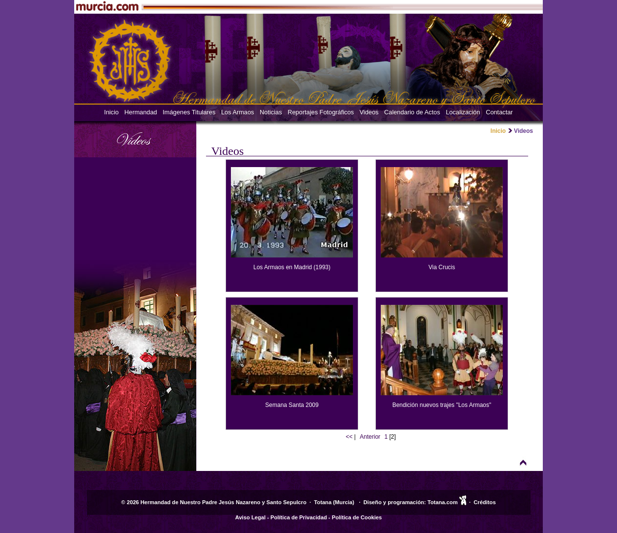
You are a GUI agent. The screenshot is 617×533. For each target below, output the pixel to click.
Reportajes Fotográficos (321, 112)
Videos (369, 112)
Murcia (343, 502)
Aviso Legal (250, 517)
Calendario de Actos (412, 112)
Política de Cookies (357, 517)
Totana (322, 502)
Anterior (370, 436)
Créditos (484, 502)
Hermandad (140, 112)
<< (349, 436)
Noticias (271, 112)
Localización (463, 112)
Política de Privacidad (298, 517)
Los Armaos (237, 112)
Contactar (499, 112)
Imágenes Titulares (189, 112)
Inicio (111, 112)
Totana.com (443, 502)
